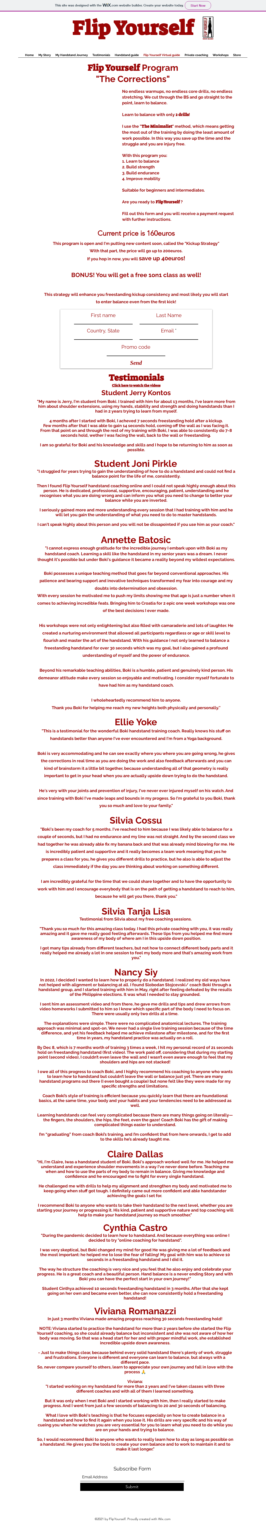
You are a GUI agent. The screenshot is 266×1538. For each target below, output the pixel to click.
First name (103, 315)
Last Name (169, 315)
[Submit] (132, 1487)
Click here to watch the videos (136, 385)
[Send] (136, 363)
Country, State (103, 330)
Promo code (135, 346)
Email (167, 330)
